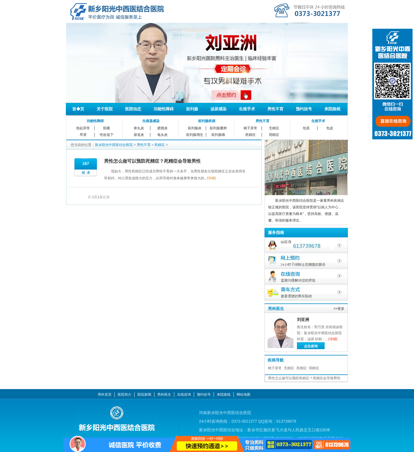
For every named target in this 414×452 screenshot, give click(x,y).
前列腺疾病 (206, 121)
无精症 (274, 128)
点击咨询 (311, 346)
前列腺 (192, 109)
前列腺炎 (195, 128)
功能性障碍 (164, 109)
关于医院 (105, 109)
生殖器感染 (151, 121)
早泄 (83, 135)
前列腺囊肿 (218, 128)
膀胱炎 (162, 128)
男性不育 (275, 109)
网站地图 (243, 395)
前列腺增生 (194, 135)
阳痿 (106, 128)
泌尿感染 (218, 109)
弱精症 (274, 135)
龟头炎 (162, 135)
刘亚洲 (303, 319)
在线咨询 (184, 395)
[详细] (211, 178)
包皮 (329, 128)
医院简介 (124, 395)
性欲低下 (107, 135)
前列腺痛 (218, 135)
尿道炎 (139, 135)
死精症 (250, 135)
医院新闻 (144, 395)
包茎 (306, 128)
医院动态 (133, 109)
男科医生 (276, 308)
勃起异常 (83, 128)
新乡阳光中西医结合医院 (114, 145)
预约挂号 (304, 109)
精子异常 (250, 128)
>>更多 (339, 309)
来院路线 (332, 109)
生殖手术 (247, 109)
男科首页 (105, 395)
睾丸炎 (139, 128)
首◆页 (78, 109)
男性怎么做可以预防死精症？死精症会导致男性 (152, 161)
